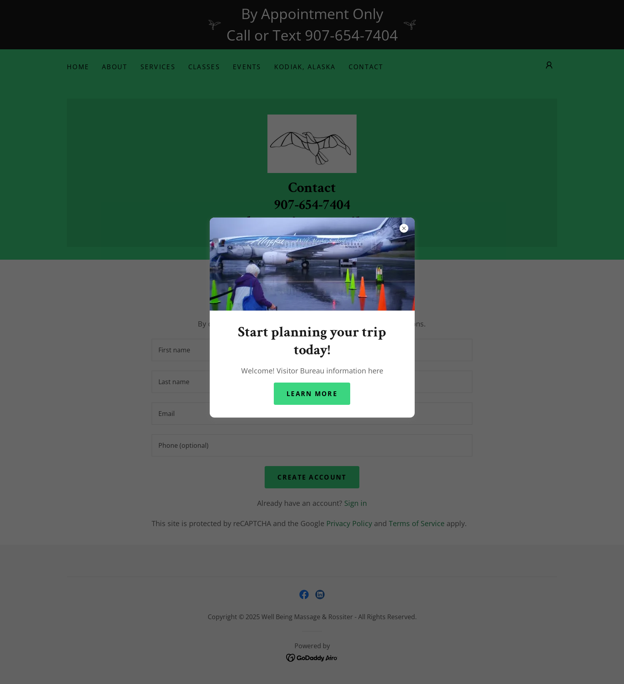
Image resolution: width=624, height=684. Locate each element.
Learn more (312, 393)
